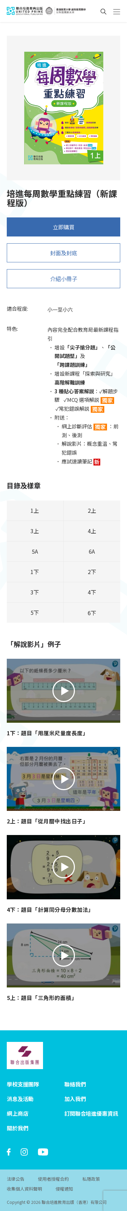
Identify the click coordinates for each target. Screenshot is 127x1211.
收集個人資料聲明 (24, 1188)
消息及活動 (20, 1099)
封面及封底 (63, 256)
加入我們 (75, 1099)
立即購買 (64, 230)
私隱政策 (91, 1179)
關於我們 (17, 1128)
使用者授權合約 (53, 1179)
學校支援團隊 (23, 1084)
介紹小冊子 (63, 282)
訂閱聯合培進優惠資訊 (91, 1113)
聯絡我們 (75, 1084)
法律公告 (15, 1179)
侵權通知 (64, 1188)
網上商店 (17, 1113)
